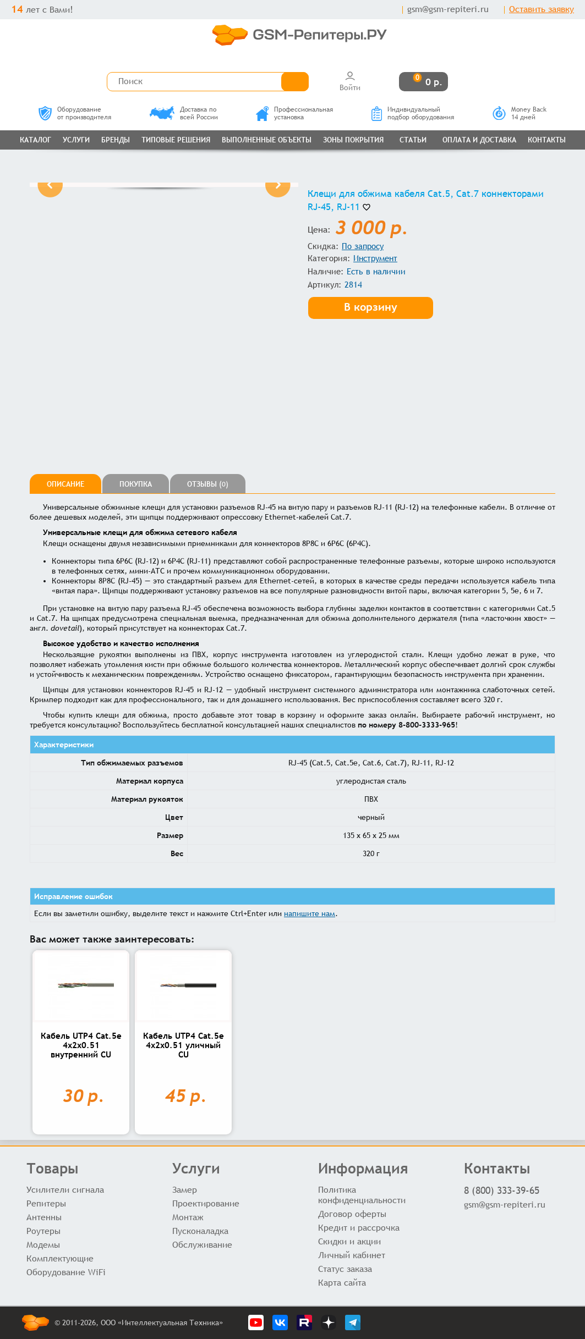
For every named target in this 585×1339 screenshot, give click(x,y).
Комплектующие (60, 1258)
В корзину (370, 306)
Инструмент (375, 258)
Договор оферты (352, 1214)
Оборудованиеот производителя (75, 113)
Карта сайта (342, 1282)
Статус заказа (345, 1269)
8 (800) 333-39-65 (501, 1190)
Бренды (115, 140)
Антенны (44, 1217)
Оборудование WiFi (66, 1272)
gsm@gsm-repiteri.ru (448, 9)
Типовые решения (175, 140)
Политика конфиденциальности (362, 1194)
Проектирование (205, 1203)
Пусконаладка (200, 1231)
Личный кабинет (351, 1255)
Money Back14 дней (519, 113)
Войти (350, 81)
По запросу (363, 246)
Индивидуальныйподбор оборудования (412, 113)
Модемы (43, 1244)
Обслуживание (202, 1244)
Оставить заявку (541, 9)
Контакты (547, 140)
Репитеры (46, 1203)
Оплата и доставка (479, 140)
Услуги (76, 140)
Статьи (413, 140)
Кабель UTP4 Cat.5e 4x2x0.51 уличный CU (183, 1045)
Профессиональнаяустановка (294, 113)
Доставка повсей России (184, 113)
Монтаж (188, 1217)
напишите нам (309, 913)
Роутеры (43, 1231)
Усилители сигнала (65, 1189)
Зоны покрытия (353, 140)
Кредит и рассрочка (359, 1227)
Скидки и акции (349, 1241)
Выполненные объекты (266, 140)
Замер (184, 1189)
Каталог (35, 140)
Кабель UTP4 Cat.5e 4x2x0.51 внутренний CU (81, 1045)
